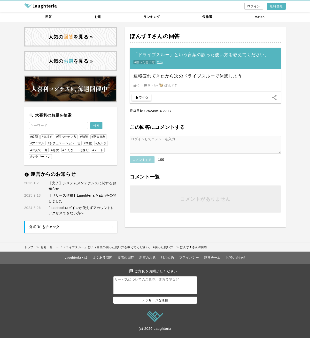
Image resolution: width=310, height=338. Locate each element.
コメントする (142, 162)
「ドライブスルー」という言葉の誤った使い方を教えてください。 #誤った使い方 (116, 247)
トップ (28, 247)
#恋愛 (55, 150)
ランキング (151, 17)
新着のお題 (147, 257)
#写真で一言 (38, 150)
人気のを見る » (70, 36)
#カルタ (100, 143)
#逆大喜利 (99, 136)
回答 (48, 17)
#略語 (34, 136)
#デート (97, 150)
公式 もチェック (44, 227)
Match (260, 17)
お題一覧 (46, 247)
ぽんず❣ (141, 36)
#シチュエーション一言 (64, 143)
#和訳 (84, 136)
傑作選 (207, 17)
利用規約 (167, 257)
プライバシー (189, 257)
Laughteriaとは (76, 257)
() (160, 62)
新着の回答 (126, 257)
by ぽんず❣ (165, 85)
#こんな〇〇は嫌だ (75, 150)
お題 (97, 17)
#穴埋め (47, 136)
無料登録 (276, 6)
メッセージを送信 (155, 303)
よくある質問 (103, 257)
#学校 (88, 143)
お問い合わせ (236, 257)
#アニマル (37, 143)
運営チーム (212, 257)
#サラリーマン (40, 156)
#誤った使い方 (144, 62)
